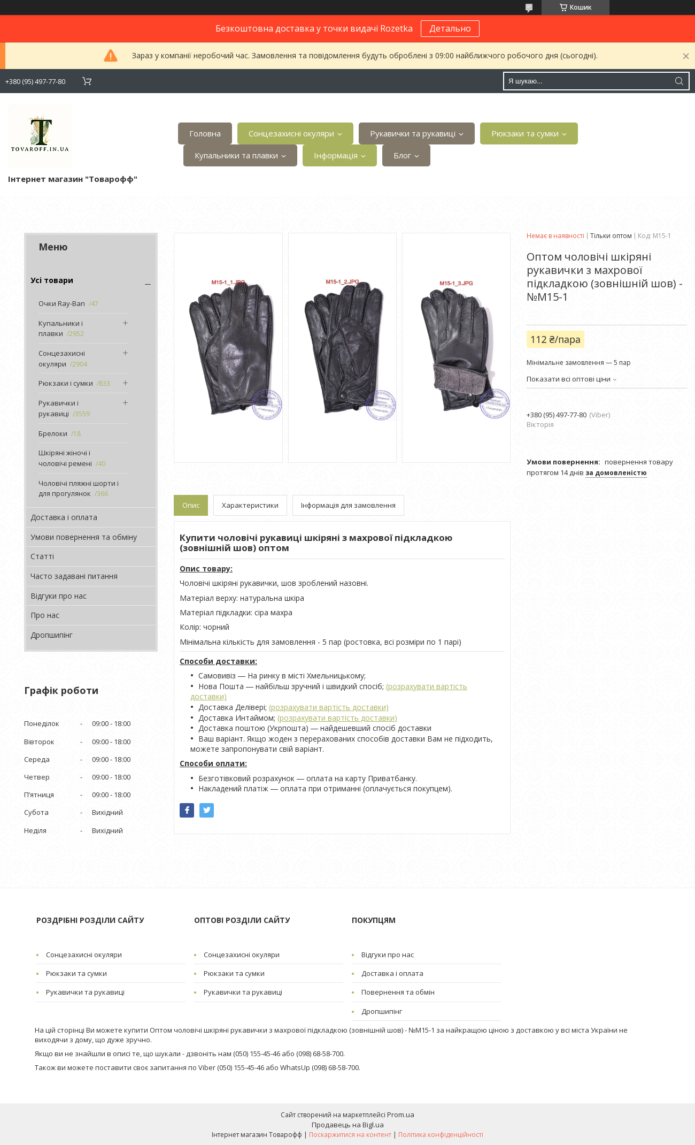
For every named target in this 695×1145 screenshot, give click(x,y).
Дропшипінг (51, 635)
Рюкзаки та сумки (525, 133)
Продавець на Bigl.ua (348, 1124)
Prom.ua (400, 1114)
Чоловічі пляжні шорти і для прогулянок (78, 488)
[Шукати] (679, 81)
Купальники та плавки (236, 155)
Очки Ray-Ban (61, 303)
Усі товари (51, 280)
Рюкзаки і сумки (65, 383)
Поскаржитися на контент (350, 1134)
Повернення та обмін (398, 992)
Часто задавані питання (74, 576)
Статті (42, 556)
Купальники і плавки (60, 328)
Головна (205, 133)
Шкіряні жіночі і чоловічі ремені (65, 458)
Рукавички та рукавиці (412, 133)
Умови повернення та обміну (83, 537)
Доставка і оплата (63, 517)
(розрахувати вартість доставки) (329, 707)
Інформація (336, 155)
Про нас (44, 615)
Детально (450, 28)
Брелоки (52, 433)
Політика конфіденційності (440, 1134)
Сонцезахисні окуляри (291, 133)
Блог (402, 155)
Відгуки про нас (58, 596)
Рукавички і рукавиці (58, 408)
